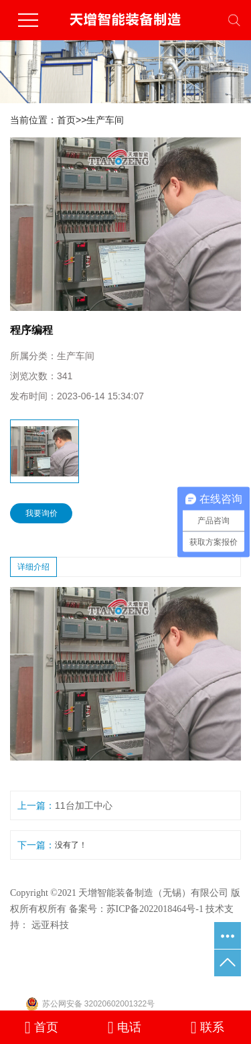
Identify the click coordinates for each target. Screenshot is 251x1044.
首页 (66, 120)
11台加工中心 (83, 805)
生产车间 (105, 120)
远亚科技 (50, 925)
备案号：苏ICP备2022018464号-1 (136, 909)
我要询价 (41, 513)
